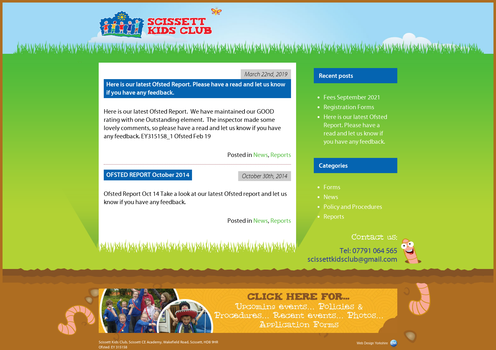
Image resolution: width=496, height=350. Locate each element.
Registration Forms (349, 107)
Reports (334, 216)
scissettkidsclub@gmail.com (352, 259)
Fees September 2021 (352, 97)
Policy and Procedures (353, 206)
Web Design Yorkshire (372, 343)
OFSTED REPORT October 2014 (147, 174)
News (260, 155)
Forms (332, 187)
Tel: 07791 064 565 (368, 251)
